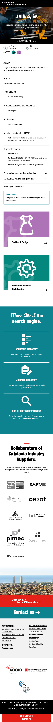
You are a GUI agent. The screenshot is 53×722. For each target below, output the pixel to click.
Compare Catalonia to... (9, 638)
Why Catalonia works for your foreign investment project (13, 631)
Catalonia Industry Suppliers (37, 628)
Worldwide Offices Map (36, 644)
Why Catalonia (8, 626)
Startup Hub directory (35, 631)
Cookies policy (31, 702)
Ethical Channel (43, 702)
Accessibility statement (22, 705)
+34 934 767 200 (39, 709)
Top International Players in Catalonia (13, 635)
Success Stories (6, 640)
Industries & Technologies (7, 646)
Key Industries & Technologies (38, 626)
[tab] (26, 173)
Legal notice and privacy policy (13, 702)
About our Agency (34, 641)
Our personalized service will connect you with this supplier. (25, 198)
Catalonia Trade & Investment (37, 636)
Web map (35, 705)
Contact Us (32, 647)
